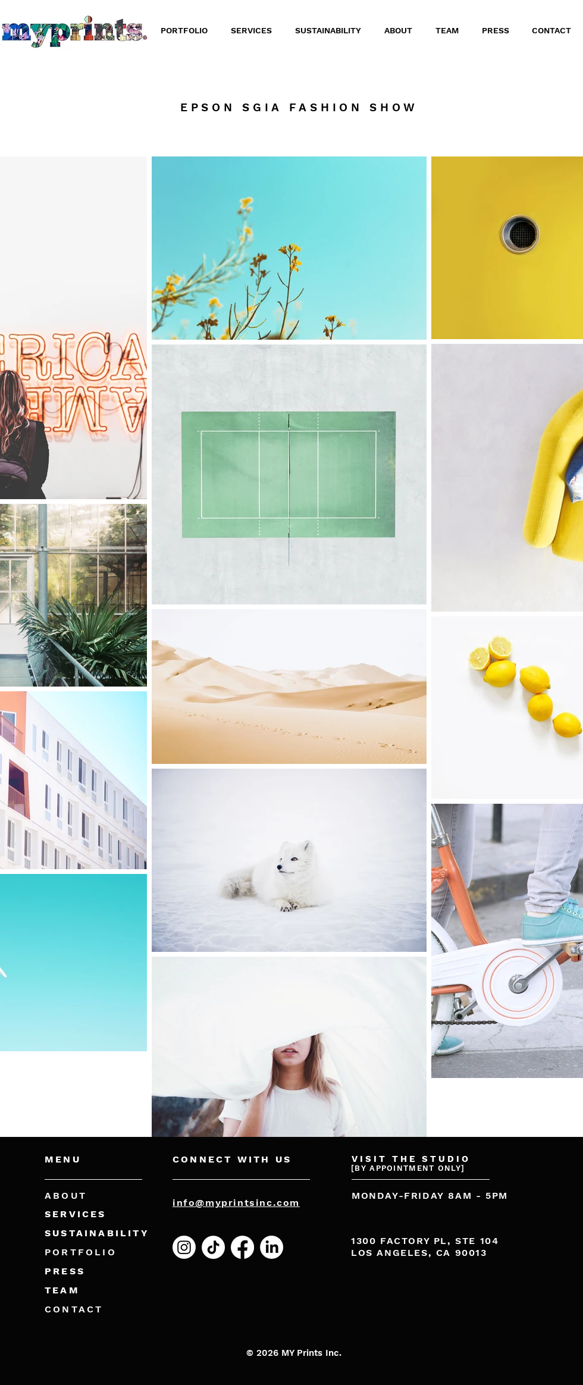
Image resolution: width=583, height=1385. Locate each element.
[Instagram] (184, 1247)
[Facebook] (242, 1247)
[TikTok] (213, 1247)
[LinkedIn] (271, 1247)
